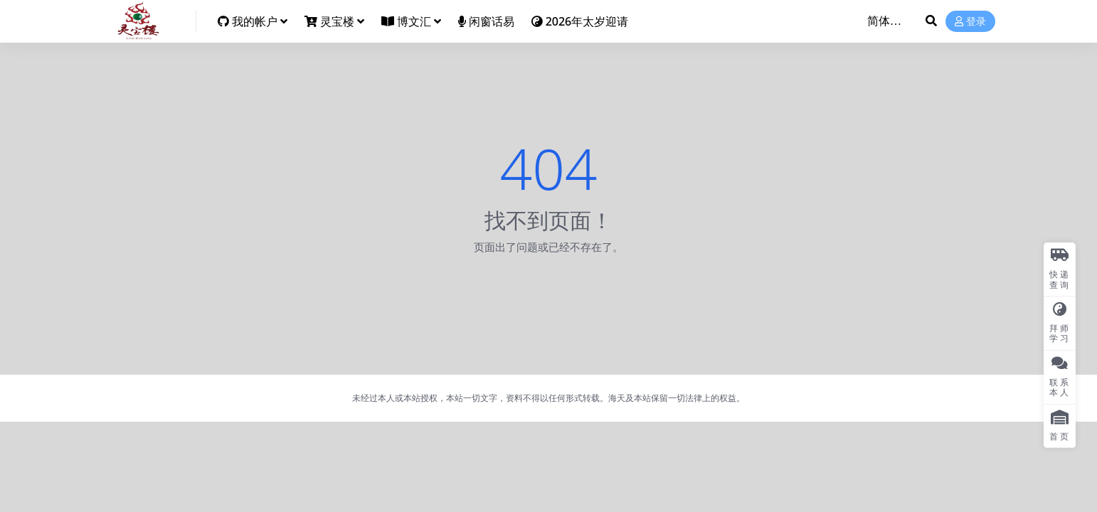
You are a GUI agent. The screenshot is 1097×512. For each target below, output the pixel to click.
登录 (970, 21)
